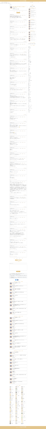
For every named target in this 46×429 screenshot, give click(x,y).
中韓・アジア (11, 389)
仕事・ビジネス (18, 391)
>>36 (10, 253)
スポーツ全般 (23, 416)
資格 (16, 411)
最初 (14, 11)
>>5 (10, 69)
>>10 (10, 102)
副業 (22, 391)
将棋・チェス (23, 407)
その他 (23, 423)
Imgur (14, 274)
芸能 (16, 388)
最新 (22, 11)
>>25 (10, 171)
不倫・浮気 (11, 423)
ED (16, 419)
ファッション (11, 407)
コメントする (18, 12)
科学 (16, 410)
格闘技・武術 (11, 416)
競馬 (16, 420)
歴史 (22, 410)
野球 (11, 414)
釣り (22, 408)
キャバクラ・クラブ (30, 108)
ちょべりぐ (11, 35)
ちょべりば (15, 35)
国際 (16, 389)
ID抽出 (20, 15)
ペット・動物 (17, 395)
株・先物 (11, 398)
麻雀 (16, 407)
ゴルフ (23, 414)
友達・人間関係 (12, 395)
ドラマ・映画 (23, 401)
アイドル (23, 404)
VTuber (23, 405)
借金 (28, 70)
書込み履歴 (34, 6)
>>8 (10, 83)
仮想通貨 (23, 398)
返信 (24, 15)
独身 (22, 392)
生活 (22, 395)
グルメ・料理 (17, 401)
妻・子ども (17, 392)
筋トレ (17, 416)
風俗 (28, 109)
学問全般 (11, 411)
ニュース (11, 388)
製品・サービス (29, 64)
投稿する (18, 271)
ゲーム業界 (17, 404)
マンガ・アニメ (23, 402)
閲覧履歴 (31, 6)
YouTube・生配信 (18, 405)
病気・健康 (17, 417)
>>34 (10, 241)
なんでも (11, 386)
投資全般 (29, 69)
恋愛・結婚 (11, 392)
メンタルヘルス (23, 417)
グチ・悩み (23, 386)
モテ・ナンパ (11, 394)
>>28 (10, 203)
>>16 (10, 124)
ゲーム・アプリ (12, 404)
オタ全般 (11, 405)
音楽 (11, 402)
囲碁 (11, 408)
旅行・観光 (17, 408)
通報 (22, 15)
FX (16, 398)
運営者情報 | (17, 427)
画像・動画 (23, 413)
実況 (22, 388)
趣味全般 (11, 410)
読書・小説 (17, 402)
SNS (11, 391)
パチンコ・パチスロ (12, 420)
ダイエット (11, 417)
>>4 (10, 62)
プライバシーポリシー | (24, 427)
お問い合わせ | (19, 427)
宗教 (16, 413)
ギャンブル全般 (23, 420)
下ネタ (17, 423)
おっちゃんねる (23, 0)
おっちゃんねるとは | (28, 427)
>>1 (10, 33)
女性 (22, 389)
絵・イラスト (11, 413)
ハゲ (11, 419)
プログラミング (23, 411)
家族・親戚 (23, 394)
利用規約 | (21, 427)
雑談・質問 (13, 287)
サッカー (17, 414)
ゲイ (22, 419)
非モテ (17, 394)
